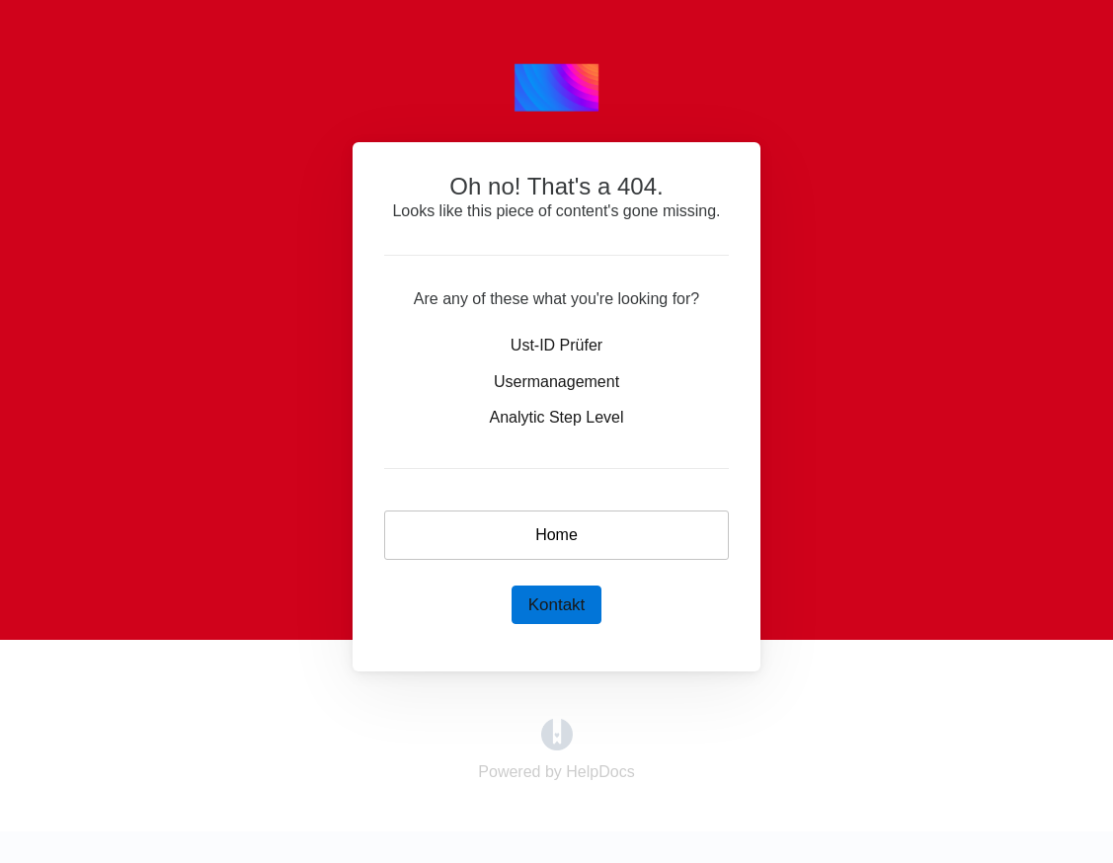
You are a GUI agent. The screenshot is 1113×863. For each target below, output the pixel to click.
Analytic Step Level (556, 417)
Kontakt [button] (557, 604)
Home (556, 534)
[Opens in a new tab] (557, 733)
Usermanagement (556, 381)
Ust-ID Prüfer (556, 345)
